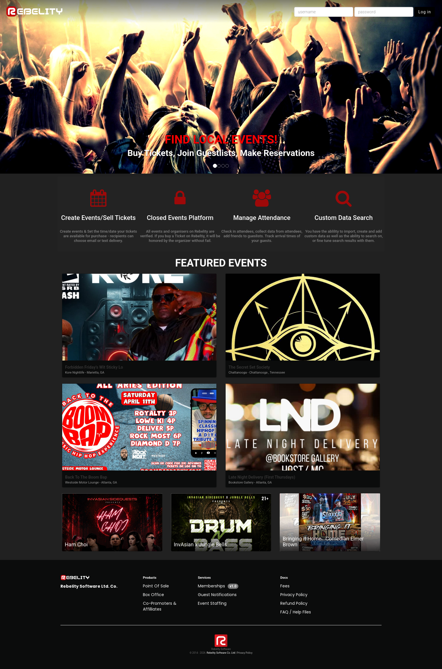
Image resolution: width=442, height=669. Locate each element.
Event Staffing (212, 603)
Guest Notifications (217, 595)
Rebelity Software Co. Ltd (221, 652)
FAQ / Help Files (295, 612)
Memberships (218, 586)
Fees (285, 586)
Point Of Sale (156, 586)
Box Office (153, 595)
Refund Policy (293, 603)
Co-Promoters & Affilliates (159, 606)
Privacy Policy (293, 595)
